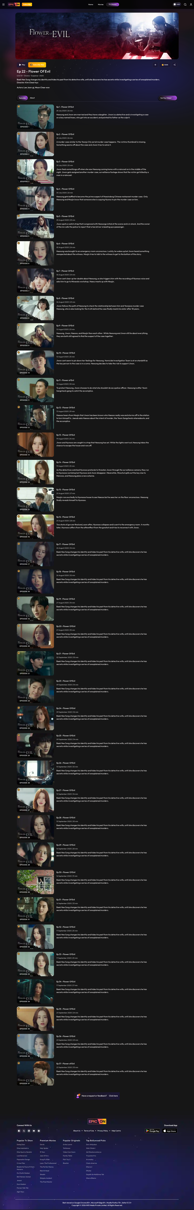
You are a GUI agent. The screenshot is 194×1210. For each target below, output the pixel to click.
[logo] (97, 1121)
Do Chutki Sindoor (23, 1173)
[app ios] (169, 1131)
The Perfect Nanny (47, 1167)
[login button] (191, 4)
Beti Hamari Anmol (24, 1177)
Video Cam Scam (69, 1152)
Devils (42, 1145)
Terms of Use (89, 1131)
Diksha (88, 1171)
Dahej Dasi (21, 1145)
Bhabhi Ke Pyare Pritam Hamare (25, 1168)
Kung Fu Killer (45, 1160)
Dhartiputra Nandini (24, 1152)
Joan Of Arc (44, 1156)
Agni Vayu (20, 1192)
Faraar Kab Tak (22, 1188)
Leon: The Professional (48, 1164)
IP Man (42, 1152)
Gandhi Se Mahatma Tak (95, 1175)
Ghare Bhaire (91, 1178)
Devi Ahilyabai (91, 1145)
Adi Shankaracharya (93, 1152)
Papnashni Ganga (23, 1160)
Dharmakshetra (23, 1149)
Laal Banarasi (22, 1156)
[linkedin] (29, 1131)
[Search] (185, 4)
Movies (101, 4)
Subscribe (27, 4)
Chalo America (91, 1164)
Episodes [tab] (22, 98)
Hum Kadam (21, 1185)
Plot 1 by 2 (66, 1160)
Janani (19, 1181)
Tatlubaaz (66, 1149)
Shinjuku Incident (46, 1178)
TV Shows (113, 4)
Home (90, 4)
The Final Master (46, 1182)
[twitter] (24, 1131)
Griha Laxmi (67, 1145)
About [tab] (32, 98)
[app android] (153, 1131)
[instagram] (39, 1131)
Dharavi (89, 1167)
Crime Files (21, 1164)
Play (22, 65)
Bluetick (66, 1164)
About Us (76, 1131)
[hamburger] (3, 4)
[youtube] (34, 1131)
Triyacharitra (91, 1156)
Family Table (67, 1156)
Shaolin (42, 1175)
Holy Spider (44, 1149)
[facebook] (19, 1131)
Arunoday (89, 1160)
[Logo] (14, 4)
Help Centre (116, 1131)
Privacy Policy (102, 1131)
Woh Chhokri (90, 1149)
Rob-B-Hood (44, 1171)
